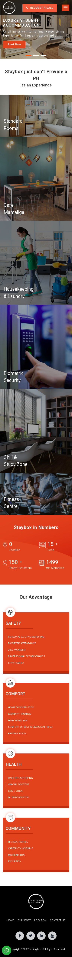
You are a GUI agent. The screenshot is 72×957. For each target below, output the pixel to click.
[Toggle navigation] (65, 8)
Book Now (14, 44)
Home (10, 920)
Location (40, 920)
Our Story (24, 920)
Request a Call (39, 7)
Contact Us (57, 920)
